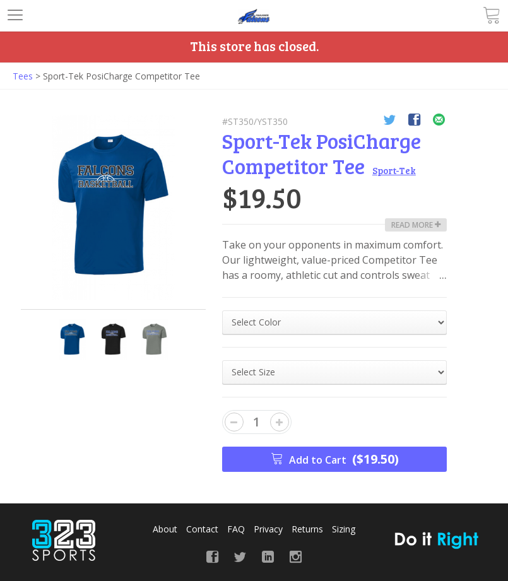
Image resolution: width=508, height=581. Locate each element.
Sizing (343, 529)
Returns (307, 529)
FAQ (236, 529)
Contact (202, 529)
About (165, 529)
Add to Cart (335, 458)
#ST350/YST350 (255, 121)
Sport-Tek (394, 170)
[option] (113, 207)
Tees (23, 76)
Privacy (268, 529)
